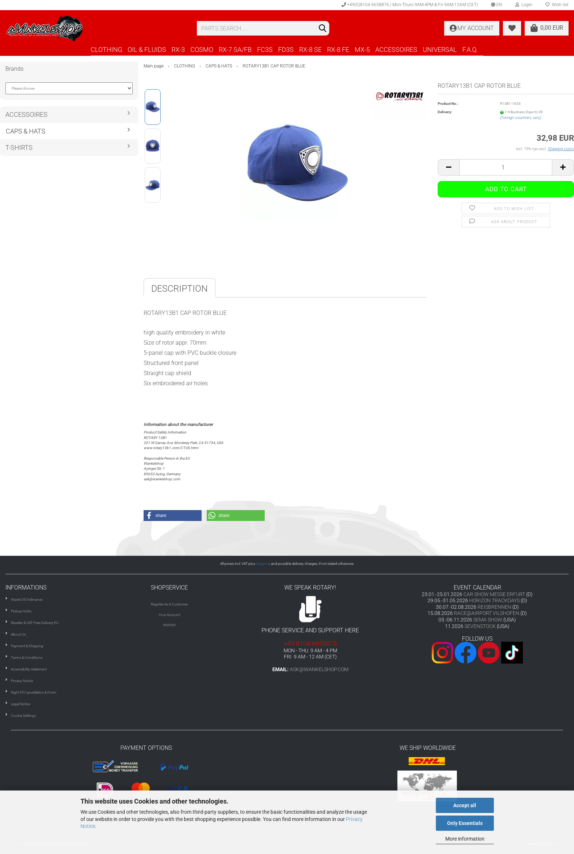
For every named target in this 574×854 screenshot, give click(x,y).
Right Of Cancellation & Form (33, 692)
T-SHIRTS (19, 147)
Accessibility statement (29, 669)
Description (179, 288)
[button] (173, 515)
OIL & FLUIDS (147, 49)
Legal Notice (20, 704)
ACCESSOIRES (396, 49)
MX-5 (362, 49)
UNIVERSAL (440, 49)
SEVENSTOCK (480, 626)
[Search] (322, 28)
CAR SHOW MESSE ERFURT (494, 594)
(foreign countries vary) (520, 117)
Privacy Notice (22, 681)
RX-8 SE (310, 49)
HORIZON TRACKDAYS (494, 600)
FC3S (265, 49)
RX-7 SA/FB (235, 49)
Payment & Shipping (27, 646)
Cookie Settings (23, 716)
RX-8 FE (338, 49)
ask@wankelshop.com (319, 669)
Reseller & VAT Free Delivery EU (35, 623)
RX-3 (178, 49)
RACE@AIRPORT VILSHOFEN (487, 613)
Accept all (464, 805)
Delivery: (445, 112)
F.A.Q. (470, 49)
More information (464, 839)
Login (523, 4)
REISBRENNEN (494, 607)
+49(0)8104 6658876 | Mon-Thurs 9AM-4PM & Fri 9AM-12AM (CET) (410, 4)
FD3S (286, 49)
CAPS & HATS (25, 131)
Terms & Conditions (26, 658)
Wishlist (169, 625)
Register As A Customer (169, 604)
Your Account (169, 615)
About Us (18, 634)
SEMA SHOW (487, 620)
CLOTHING (106, 49)
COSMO (201, 49)
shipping (263, 564)
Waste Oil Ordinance (26, 600)
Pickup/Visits (21, 611)
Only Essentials (465, 823)
